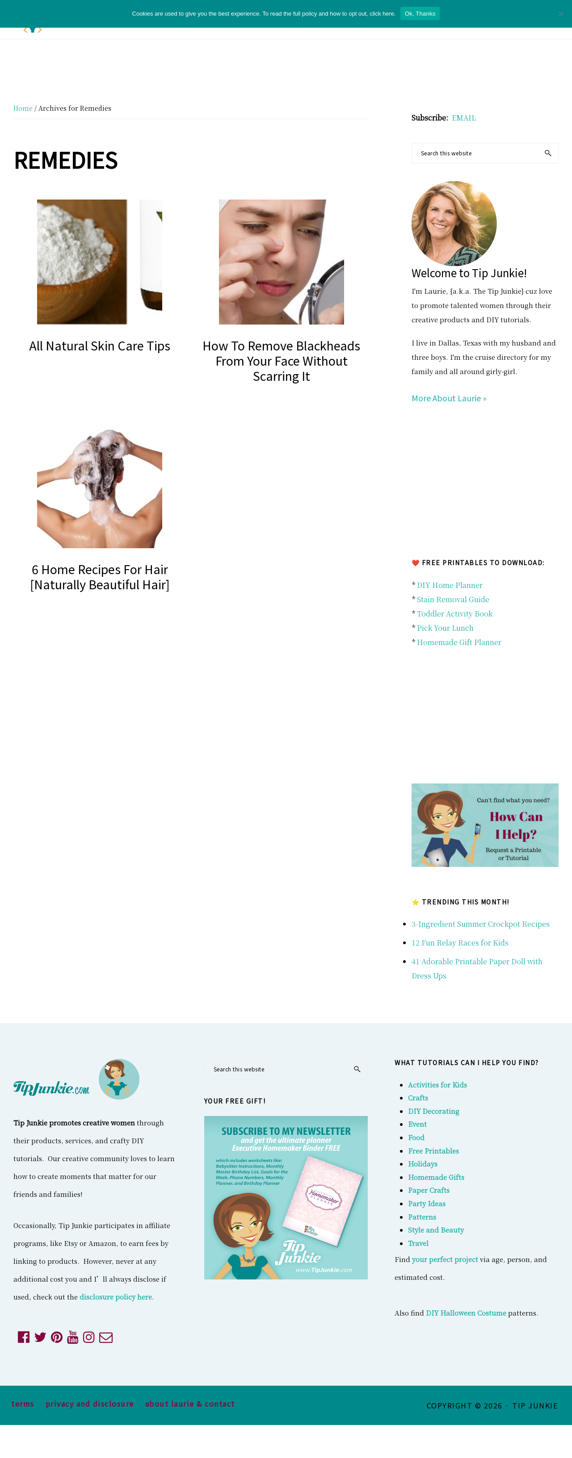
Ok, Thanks (420, 13)
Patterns (422, 1216)
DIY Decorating (433, 1111)
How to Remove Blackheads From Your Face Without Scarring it (281, 360)
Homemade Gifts (436, 1177)
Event (417, 1124)
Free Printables (433, 1150)
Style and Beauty (436, 1229)
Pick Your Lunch (445, 628)
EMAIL (464, 117)
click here (382, 13)
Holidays (422, 1163)
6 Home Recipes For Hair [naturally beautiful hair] (100, 576)
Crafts (418, 1097)
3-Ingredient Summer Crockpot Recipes (481, 924)
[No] (560, 13)
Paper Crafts (429, 1190)
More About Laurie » (449, 398)
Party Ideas (427, 1203)
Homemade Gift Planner (459, 642)
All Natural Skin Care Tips (99, 345)
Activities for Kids (437, 1084)
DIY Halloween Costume (466, 1312)
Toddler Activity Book (454, 613)
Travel (418, 1243)
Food (416, 1137)
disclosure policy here (116, 1296)
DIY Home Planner (450, 585)
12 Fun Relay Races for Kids (460, 942)
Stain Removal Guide (453, 599)
